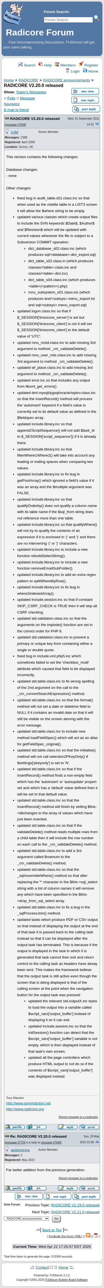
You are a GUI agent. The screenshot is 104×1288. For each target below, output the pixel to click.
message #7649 (15, 124)
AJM (14, 132)
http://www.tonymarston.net (28, 1103)
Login (72, 71)
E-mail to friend (16, 110)
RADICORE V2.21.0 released (75, 1212)
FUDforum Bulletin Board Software (66, 1279)
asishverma (20, 1150)
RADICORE (28, 80)
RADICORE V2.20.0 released (35, 119)
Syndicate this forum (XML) (65, 1236)
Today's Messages (31, 92)
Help (45, 65)
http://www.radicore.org (25, 1109)
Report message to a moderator (78, 1117)
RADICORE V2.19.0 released (75, 1205)
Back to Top (52, 1230)
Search (26, 65)
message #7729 (15, 1142)
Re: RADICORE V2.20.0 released (38, 1136)
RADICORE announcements (66, 80)
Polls (11, 98)
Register (88, 65)
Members (65, 65)
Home (90, 71)
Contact (41, 1267)
